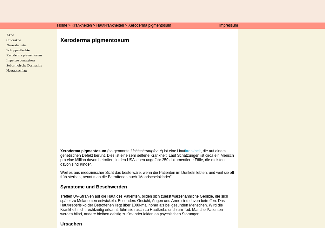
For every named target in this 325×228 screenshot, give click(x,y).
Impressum (228, 25)
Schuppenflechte (18, 50)
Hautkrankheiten (110, 25)
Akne (10, 35)
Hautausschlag (16, 70)
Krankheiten (82, 25)
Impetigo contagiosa (20, 60)
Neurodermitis (16, 45)
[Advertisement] (147, 100)
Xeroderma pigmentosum (150, 25)
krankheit (193, 151)
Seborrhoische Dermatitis (24, 65)
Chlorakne (13, 40)
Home (62, 25)
